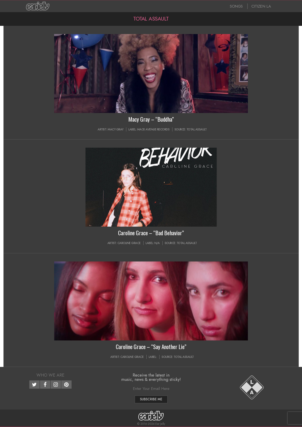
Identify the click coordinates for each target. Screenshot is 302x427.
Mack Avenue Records (153, 129)
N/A (157, 243)
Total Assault (197, 129)
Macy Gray (115, 129)
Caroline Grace (129, 243)
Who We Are (50, 375)
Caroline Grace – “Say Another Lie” (151, 347)
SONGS (236, 6)
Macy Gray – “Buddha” (151, 119)
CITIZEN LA (261, 6)
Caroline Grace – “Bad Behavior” (151, 233)
